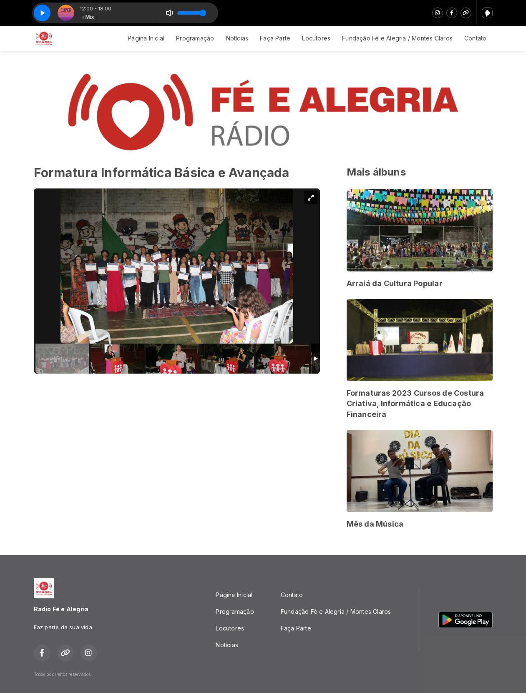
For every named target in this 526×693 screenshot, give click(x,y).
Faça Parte (275, 38)
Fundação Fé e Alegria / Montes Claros (397, 38)
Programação (195, 38)
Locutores (316, 38)
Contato (475, 38)
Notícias (237, 38)
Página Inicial (146, 38)
